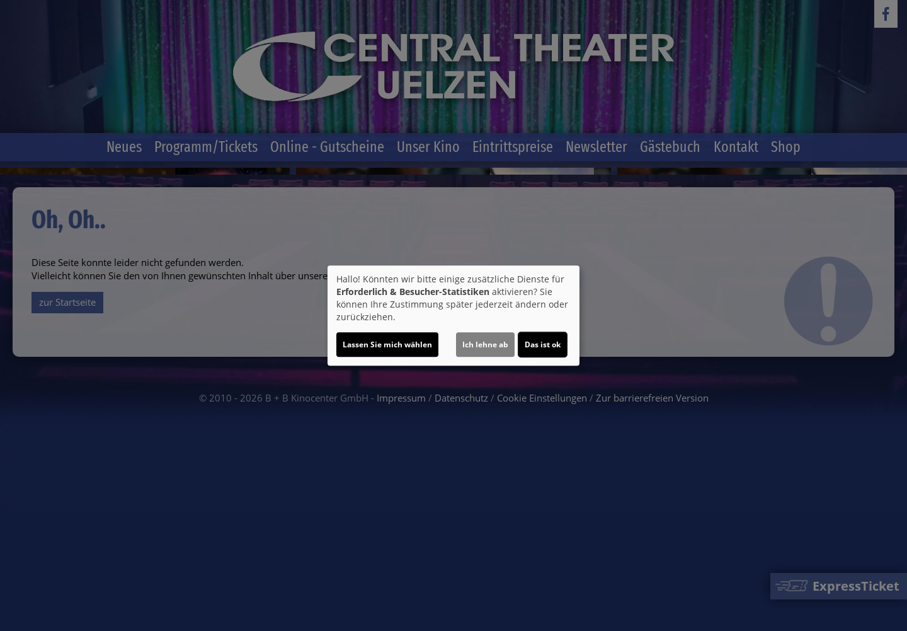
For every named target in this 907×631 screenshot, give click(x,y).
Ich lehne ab (485, 344)
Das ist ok (543, 344)
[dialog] (453, 315)
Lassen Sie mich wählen (387, 344)
